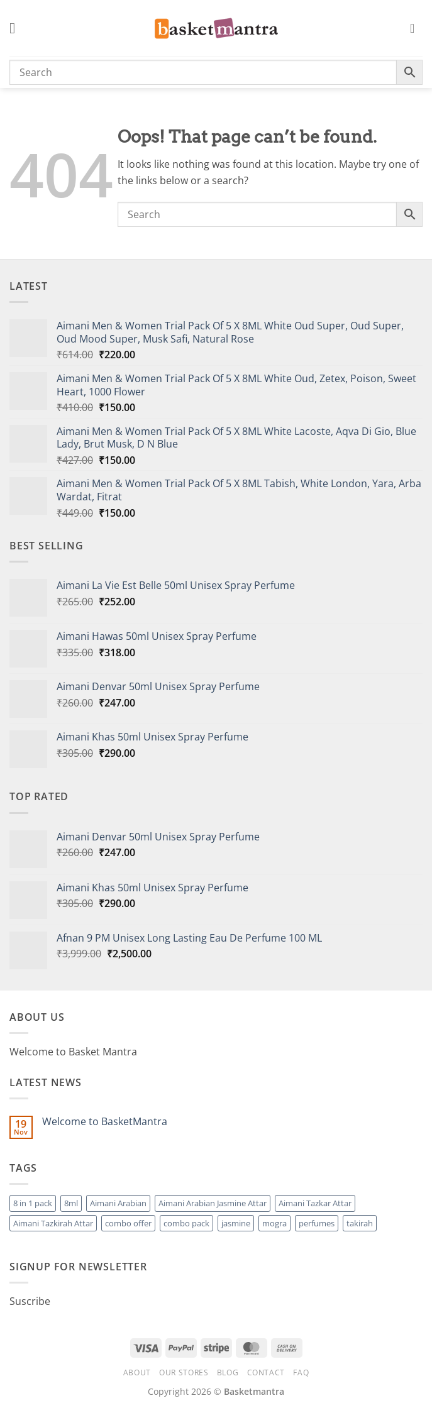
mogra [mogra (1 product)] (274, 1223)
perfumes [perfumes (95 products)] (317, 1223)
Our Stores (183, 1372)
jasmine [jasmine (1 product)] (235, 1223)
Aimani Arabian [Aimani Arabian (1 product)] (118, 1203)
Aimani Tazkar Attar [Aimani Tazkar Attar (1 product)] (315, 1203)
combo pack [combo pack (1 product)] (186, 1223)
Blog (227, 1372)
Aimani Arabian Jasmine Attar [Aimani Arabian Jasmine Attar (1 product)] (212, 1203)
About (137, 1372)
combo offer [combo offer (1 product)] (128, 1223)
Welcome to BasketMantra (104, 1122)
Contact (266, 1372)
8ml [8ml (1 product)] (71, 1203)
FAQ (301, 1372)
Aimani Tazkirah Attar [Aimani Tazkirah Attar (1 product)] (53, 1223)
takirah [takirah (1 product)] (359, 1223)
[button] (17, 28)
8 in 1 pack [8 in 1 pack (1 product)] (32, 1203)
